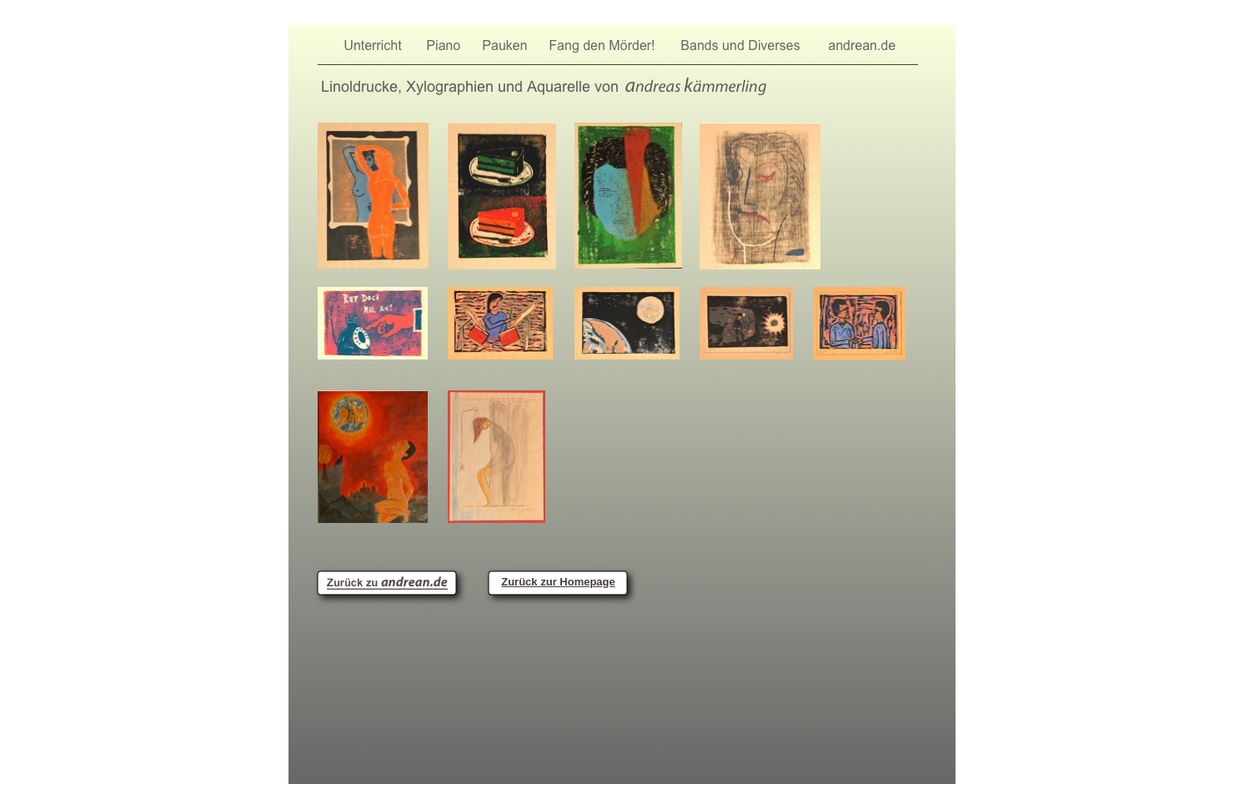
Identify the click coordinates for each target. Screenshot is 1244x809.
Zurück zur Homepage (558, 581)
